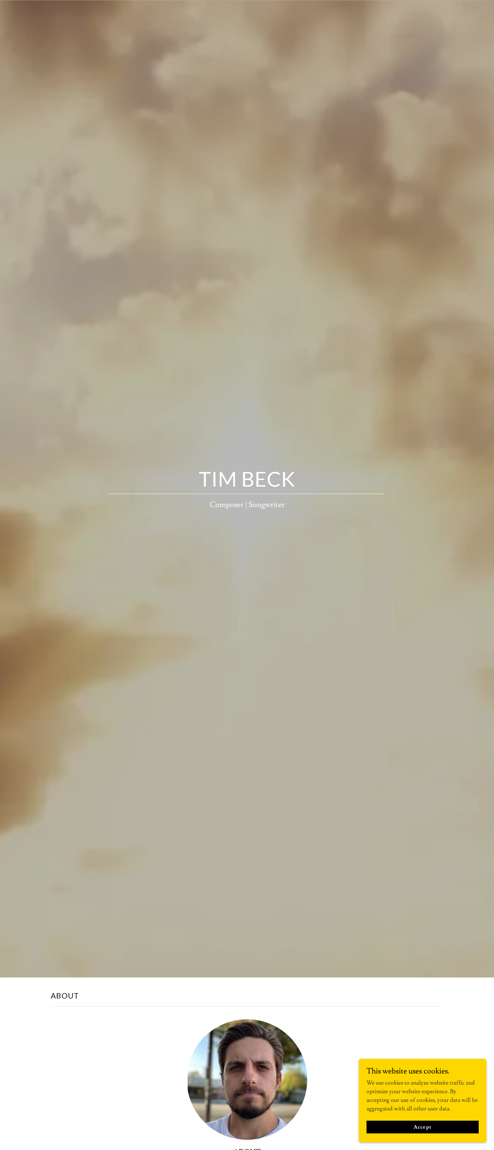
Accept (422, 1127)
